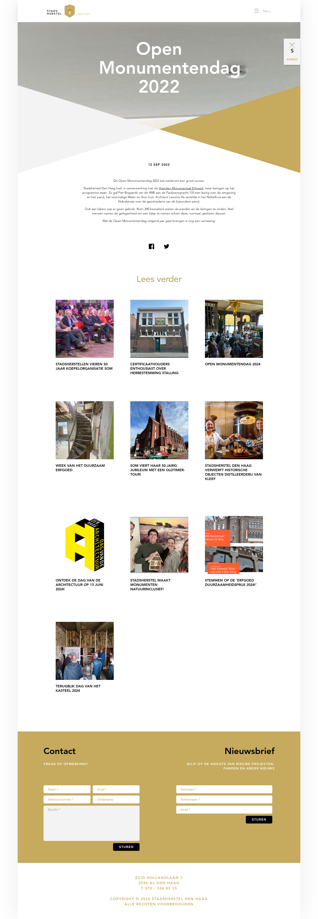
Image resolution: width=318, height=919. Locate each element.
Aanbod (292, 59)
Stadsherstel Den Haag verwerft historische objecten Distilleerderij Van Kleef (233, 472)
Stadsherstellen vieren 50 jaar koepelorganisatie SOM (84, 366)
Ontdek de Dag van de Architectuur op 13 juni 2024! (79, 584)
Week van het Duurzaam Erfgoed (80, 467)
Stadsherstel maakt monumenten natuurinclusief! (150, 584)
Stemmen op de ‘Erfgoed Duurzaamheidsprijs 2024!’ (231, 582)
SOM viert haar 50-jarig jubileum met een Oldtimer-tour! (157, 469)
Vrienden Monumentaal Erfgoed (181, 188)
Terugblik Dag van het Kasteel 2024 (78, 688)
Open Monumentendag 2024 (232, 364)
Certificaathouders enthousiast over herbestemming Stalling (154, 368)
